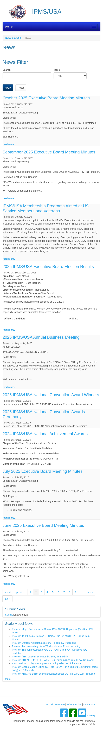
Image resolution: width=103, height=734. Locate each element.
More (8, 679)
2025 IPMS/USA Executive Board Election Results (48, 266)
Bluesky (91, 715)
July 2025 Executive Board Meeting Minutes (42, 471)
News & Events (13, 37)
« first (8, 592)
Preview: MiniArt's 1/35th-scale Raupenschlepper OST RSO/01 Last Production (54, 673)
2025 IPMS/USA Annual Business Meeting (41, 337)
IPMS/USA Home (55, 704)
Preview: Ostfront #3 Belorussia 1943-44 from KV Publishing (44, 642)
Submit (9, 614)
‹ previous (20, 592)
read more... (9, 144)
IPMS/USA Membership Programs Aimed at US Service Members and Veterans (46, 208)
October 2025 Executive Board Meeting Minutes (46, 98)
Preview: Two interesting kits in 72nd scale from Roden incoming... (47, 646)
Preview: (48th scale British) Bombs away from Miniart (40, 656)
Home (9, 26)
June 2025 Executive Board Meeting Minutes (43, 525)
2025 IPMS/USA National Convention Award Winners (51, 394)
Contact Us (89, 704)
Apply (8, 87)
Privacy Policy (74, 704)
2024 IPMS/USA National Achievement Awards (45, 433)
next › (90, 592)
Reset (21, 87)
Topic (57, 69)
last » (7, 598)
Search (7, 69)
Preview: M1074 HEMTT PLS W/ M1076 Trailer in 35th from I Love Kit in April (53, 660)
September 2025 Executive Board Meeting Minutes (49, 152)
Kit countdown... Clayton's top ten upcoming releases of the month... (48, 663)
